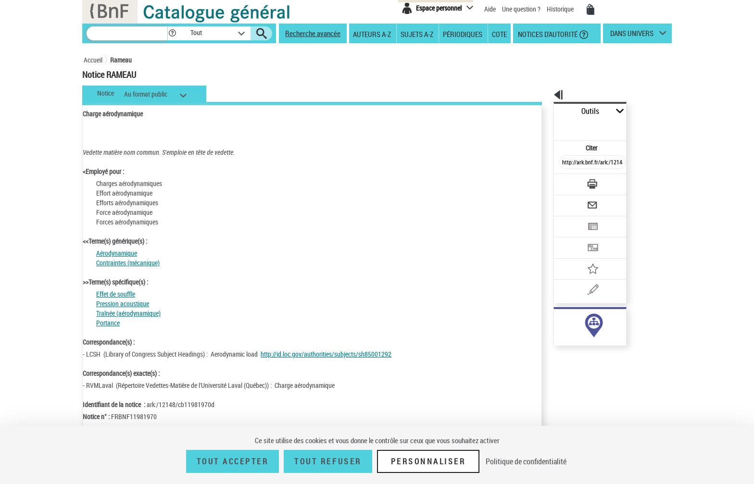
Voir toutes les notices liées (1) (579, 340)
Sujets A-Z (417, 33)
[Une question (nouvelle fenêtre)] (584, 256)
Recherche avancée (312, 33)
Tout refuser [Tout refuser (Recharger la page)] (327, 461)
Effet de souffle (115, 293)
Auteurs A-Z (372, 33)
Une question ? (521, 8)
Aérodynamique (116, 253)
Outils (543, 111)
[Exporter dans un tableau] (572, 200)
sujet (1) (555, 320)
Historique (561, 8)
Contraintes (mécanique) (128, 262)
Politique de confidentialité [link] (526, 461)
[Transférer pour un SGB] (569, 219)
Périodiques (462, 33)
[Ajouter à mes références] (571, 238)
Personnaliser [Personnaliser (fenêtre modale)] (428, 461)
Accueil (93, 59)
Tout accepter (233, 461)
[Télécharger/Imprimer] (567, 163)
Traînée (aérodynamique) (128, 313)
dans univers (631, 35)
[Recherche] (127, 33)
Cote (499, 33)
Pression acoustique (122, 303)
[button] (172, 33)
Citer (550, 126)
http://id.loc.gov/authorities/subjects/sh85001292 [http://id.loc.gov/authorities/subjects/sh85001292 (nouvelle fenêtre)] (326, 354)
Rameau (121, 59)
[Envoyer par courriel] (565, 181)
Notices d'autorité (547, 33)
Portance (108, 322)
